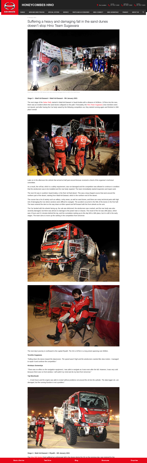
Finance (125, 12)
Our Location (102, 5)
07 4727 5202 (127, 5)
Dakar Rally (47, 102)
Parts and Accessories (81, 12)
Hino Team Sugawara (95, 105)
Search (142, 12)
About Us (135, 12)
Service (66, 12)
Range (22, 12)
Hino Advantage (113, 12)
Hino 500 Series (36, 457)
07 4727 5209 (114, 5)
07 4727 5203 (140, 5)
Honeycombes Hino (38, 5)
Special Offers (53, 12)
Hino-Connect (98, 12)
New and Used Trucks (36, 12)
